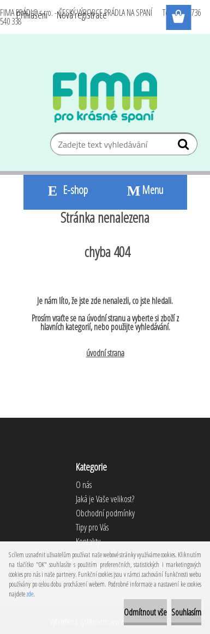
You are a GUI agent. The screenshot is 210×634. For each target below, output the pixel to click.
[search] (184, 146)
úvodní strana (105, 353)
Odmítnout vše (145, 612)
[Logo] (105, 97)
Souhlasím (186, 612)
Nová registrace (82, 14)
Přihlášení (31, 14)
